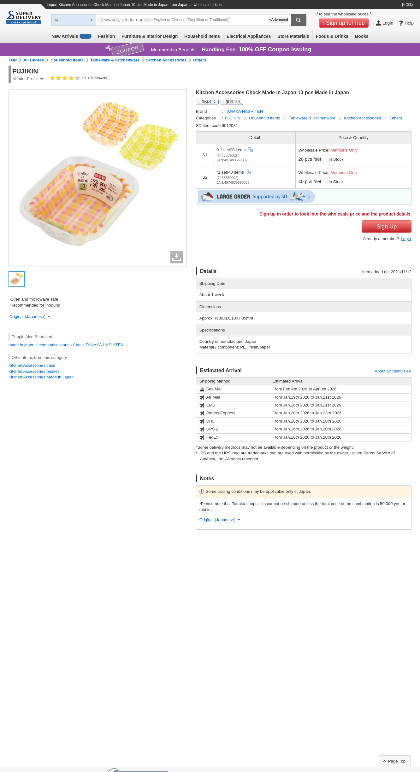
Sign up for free (345, 23)
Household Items (202, 36)
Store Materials (293, 36)
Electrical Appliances (249, 36)
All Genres (33, 60)
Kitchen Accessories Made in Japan (41, 377)
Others (199, 60)
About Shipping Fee (393, 371)
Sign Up (386, 226)
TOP (13, 60)
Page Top (396, 761)
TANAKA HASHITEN (105, 345)
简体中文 (208, 102)
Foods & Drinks (332, 36)
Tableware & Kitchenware (115, 60)
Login (406, 238)
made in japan (21, 345)
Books (362, 36)
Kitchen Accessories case (32, 365)
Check (79, 345)
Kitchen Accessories (166, 60)
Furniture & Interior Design (149, 36)
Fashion (106, 36)
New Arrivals (71, 36)
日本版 (408, 4)
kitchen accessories (54, 345)
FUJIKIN (233, 118)
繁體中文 (233, 102)
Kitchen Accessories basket (34, 371)
